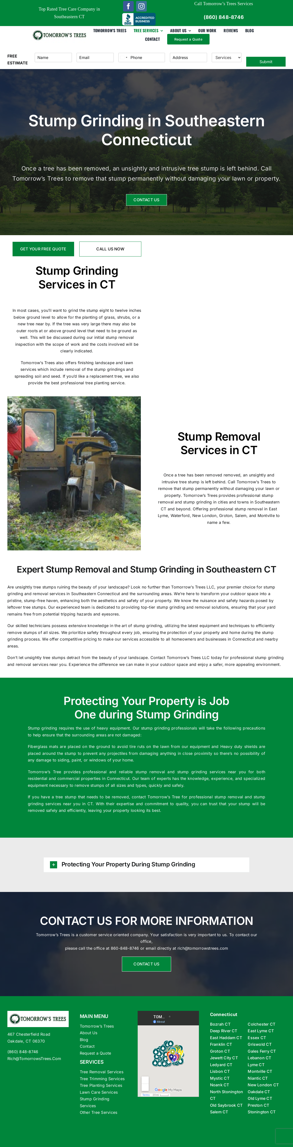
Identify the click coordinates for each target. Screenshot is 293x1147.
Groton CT (220, 1051)
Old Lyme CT (260, 1098)
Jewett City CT (224, 1057)
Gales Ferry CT (262, 1051)
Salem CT (219, 1111)
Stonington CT (262, 1111)
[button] (146, 865)
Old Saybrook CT (226, 1105)
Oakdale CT (259, 1091)
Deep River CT (223, 1030)
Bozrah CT (220, 1024)
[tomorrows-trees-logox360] (60, 29)
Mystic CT (219, 1078)
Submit (266, 61)
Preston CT (258, 1105)
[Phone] (141, 57)
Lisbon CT (220, 1071)
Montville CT (260, 1071)
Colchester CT (261, 1024)
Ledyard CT (221, 1064)
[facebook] (128, 6)
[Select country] (123, 57)
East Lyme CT (261, 1030)
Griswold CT (260, 1044)
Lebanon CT (259, 1057)
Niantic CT (258, 1078)
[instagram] (141, 6)
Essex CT (257, 1037)
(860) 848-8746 (22, 1051)
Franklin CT (221, 1044)
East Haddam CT (226, 1037)
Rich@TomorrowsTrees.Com (34, 1058)
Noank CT (219, 1084)
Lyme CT (256, 1064)
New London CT (263, 1084)
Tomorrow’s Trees (38, 362)
